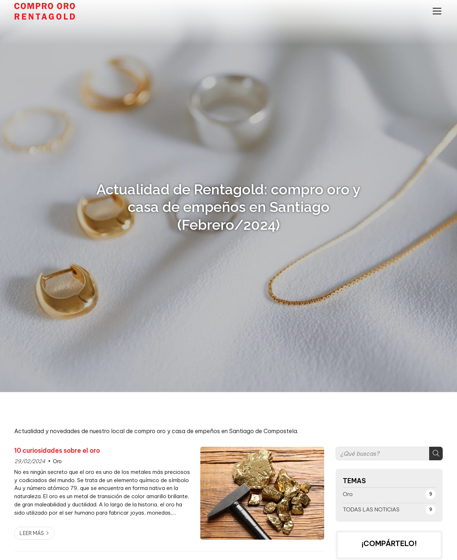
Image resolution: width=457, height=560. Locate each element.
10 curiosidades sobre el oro (57, 451)
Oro (57, 461)
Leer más (32, 533)
